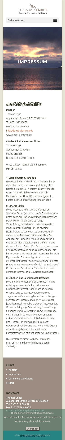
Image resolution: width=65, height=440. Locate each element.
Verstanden (32, 428)
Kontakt (13, 369)
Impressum (15, 374)
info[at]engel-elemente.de (19, 130)
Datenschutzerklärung (21, 378)
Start (11, 383)
